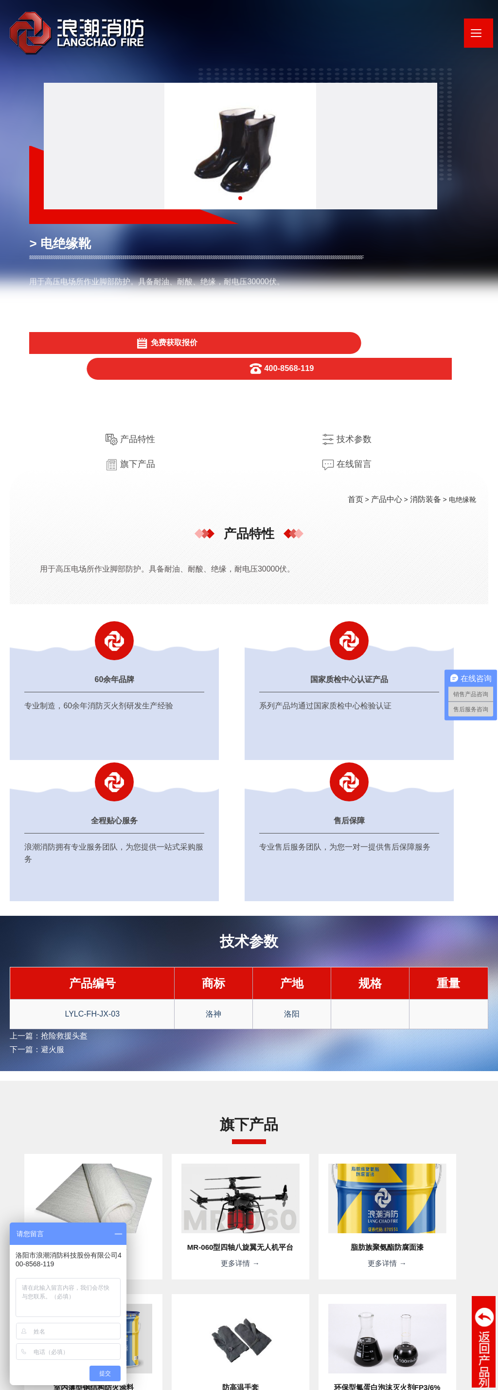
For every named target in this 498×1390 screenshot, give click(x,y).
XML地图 (142, 1378)
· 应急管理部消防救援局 (341, 1336)
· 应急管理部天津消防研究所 (426, 1336)
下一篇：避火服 (33, 714)
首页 (364, 308)
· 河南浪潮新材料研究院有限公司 (170, 1336)
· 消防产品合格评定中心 (263, 1336)
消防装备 (427, 308)
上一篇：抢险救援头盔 (44, 702)
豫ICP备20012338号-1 (214, 1363)
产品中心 (392, 308)
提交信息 (350, 1254)
